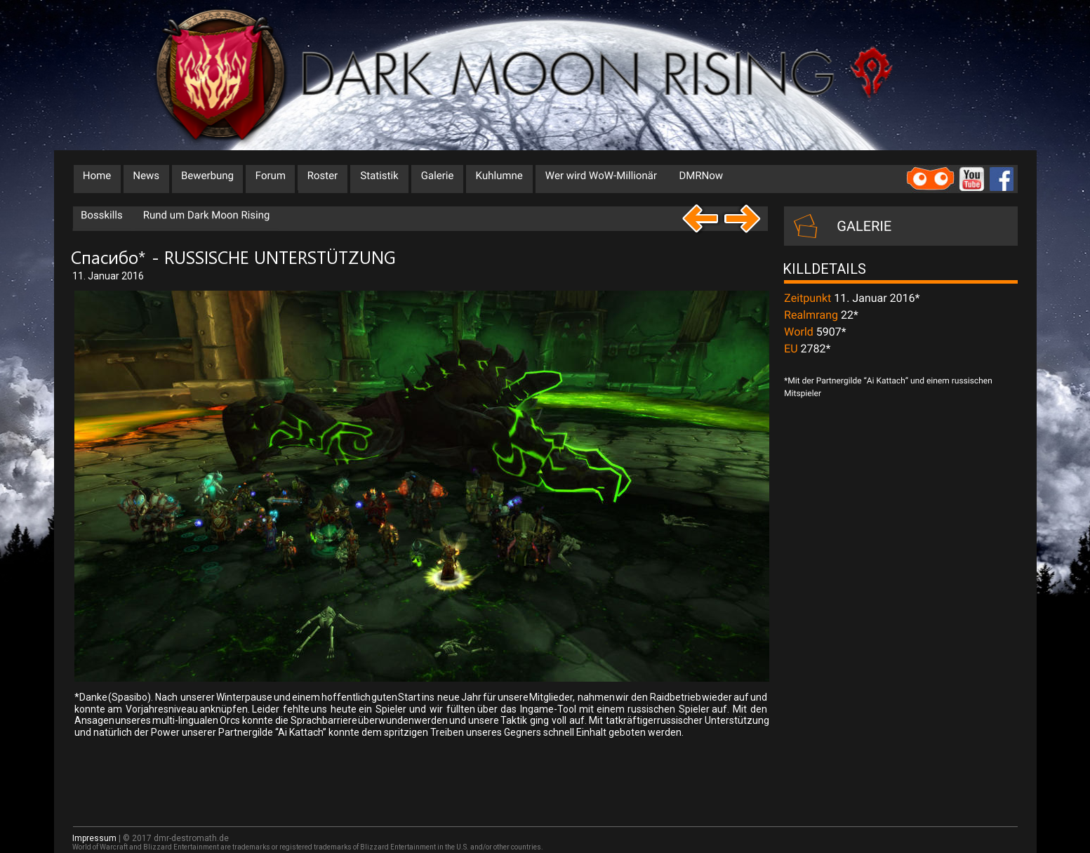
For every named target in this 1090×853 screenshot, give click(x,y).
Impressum (94, 838)
